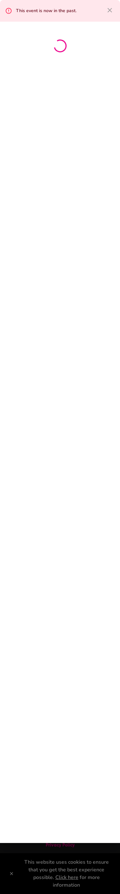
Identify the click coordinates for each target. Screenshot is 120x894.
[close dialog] (109, 10)
